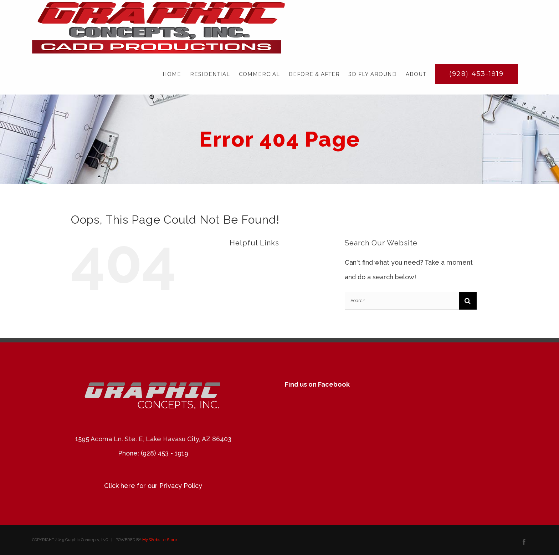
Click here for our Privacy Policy (153, 485)
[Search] (468, 301)
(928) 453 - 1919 (164, 453)
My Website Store (159, 540)
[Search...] (402, 301)
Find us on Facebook (317, 384)
